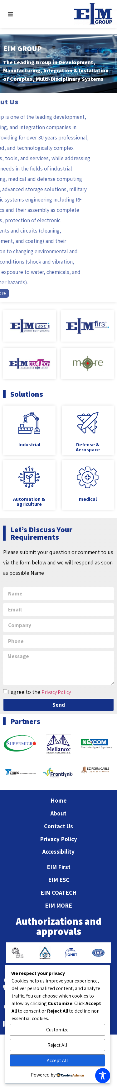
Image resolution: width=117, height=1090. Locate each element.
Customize (57, 1029)
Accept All (57, 1060)
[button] (10, 14)
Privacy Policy (56, 692)
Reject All (57, 1045)
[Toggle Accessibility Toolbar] (103, 1075)
